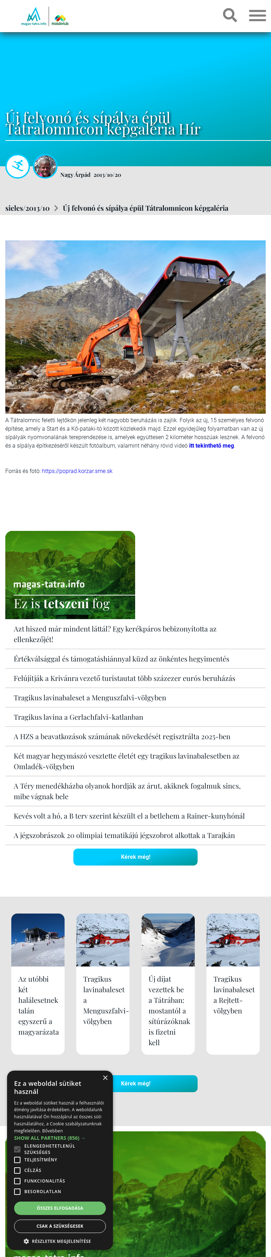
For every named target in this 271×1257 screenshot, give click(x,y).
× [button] (105, 1078)
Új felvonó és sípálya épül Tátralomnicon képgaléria (145, 208)
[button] (60, 1240)
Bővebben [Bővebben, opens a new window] (52, 1131)
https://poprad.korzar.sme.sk (77, 471)
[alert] (60, 1160)
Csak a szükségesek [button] (60, 1226)
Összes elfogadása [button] (60, 1208)
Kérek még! (135, 857)
